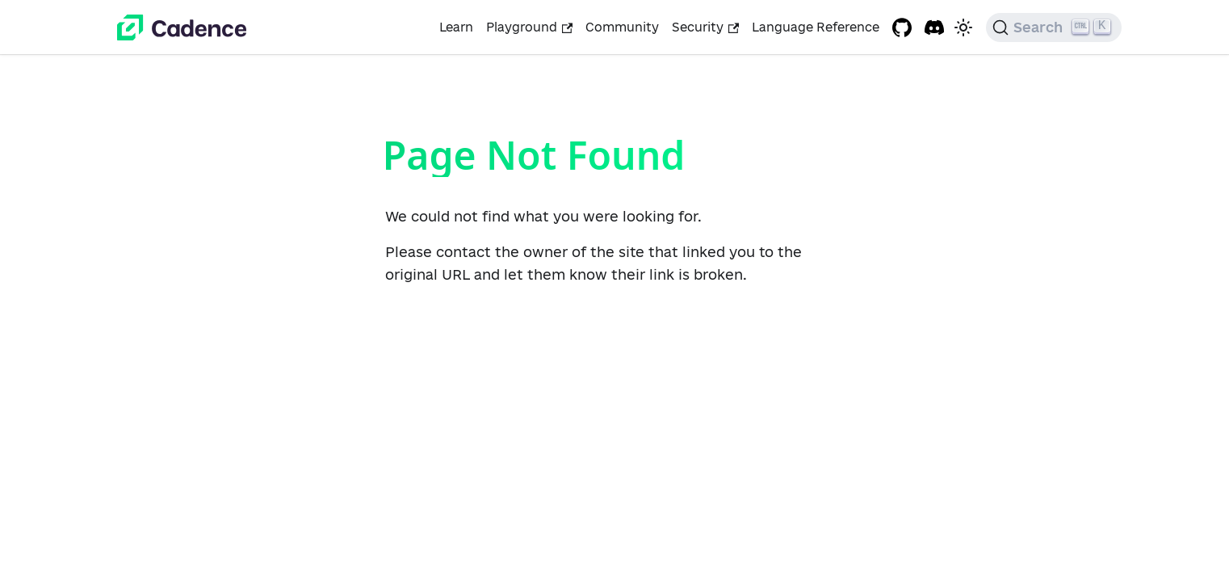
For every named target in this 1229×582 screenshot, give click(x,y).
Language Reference (815, 27)
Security (705, 27)
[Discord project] (934, 27)
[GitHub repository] (902, 27)
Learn (456, 27)
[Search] (1054, 27)
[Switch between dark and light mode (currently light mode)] (963, 27)
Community (622, 27)
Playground (529, 27)
